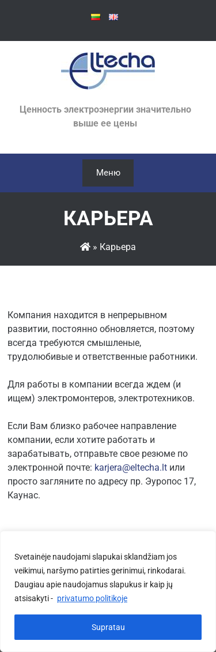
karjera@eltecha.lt (130, 467)
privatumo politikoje (92, 598)
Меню (108, 172)
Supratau (108, 627)
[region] (108, 591)
